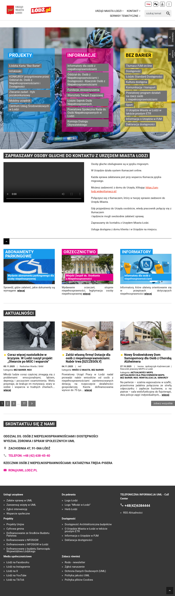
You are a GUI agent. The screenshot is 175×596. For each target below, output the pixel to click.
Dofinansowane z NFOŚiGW (22, 540)
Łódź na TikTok (15, 580)
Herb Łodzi (71, 509)
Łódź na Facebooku (17, 562)
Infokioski (15, 71)
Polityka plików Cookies (79, 580)
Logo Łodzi (71, 500)
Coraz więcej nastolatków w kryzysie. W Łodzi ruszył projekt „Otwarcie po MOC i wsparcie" (30, 358)
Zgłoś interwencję (16, 509)
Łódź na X (12, 571)
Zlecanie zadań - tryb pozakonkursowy (22, 93)
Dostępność (133, 71)
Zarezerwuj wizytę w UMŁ (21, 505)
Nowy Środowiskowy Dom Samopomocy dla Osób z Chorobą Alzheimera (148, 358)
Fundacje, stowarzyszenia (83, 90)
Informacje (81, 55)
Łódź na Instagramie (18, 566)
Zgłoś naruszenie (75, 566)
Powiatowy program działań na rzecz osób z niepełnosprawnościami (143, 96)
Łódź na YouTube (16, 575)
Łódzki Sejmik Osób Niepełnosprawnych (80, 102)
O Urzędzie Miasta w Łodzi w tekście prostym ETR (143, 112)
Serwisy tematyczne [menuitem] (124, 15)
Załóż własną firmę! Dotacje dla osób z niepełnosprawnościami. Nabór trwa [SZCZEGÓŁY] (88, 358)
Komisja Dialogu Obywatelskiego (78, 123)
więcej (21, 290)
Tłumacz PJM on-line (139, 65)
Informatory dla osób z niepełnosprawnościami (82, 67)
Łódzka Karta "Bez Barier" (24, 65)
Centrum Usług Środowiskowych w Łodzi (29, 107)
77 (24, 403)
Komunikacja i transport (140, 87)
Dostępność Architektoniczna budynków (88, 524)
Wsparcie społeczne (18, 513)
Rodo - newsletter (75, 562)
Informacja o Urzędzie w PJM (144, 119)
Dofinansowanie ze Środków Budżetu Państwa (27, 534)
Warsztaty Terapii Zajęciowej (85, 95)
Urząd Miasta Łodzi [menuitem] (108, 11)
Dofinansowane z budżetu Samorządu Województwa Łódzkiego (28, 550)
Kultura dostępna (136, 82)
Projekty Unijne (15, 524)
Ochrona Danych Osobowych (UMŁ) (85, 571)
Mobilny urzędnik (19, 100)
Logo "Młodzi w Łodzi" (78, 505)
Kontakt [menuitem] (132, 11)
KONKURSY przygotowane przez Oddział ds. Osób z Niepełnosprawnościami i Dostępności (29, 81)
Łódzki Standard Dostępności (144, 76)
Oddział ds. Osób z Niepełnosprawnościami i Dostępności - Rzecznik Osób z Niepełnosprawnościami (86, 79)
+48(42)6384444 (137, 505)
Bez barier (138, 55)
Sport (129, 105)
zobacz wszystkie (163, 403)
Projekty (20, 55)
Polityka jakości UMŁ (77, 575)
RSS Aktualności (133, 512)
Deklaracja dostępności (140, 124)
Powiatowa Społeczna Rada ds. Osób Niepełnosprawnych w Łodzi (87, 113)
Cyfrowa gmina (15, 528)
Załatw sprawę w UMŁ (19, 500)
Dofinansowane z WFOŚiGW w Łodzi (27, 544)
